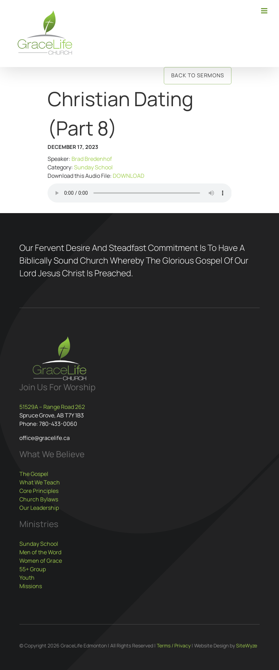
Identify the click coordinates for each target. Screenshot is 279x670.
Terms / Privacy (174, 645)
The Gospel (33, 474)
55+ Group (32, 569)
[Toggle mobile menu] (264, 10)
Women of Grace (40, 561)
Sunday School (93, 167)
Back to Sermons (197, 75)
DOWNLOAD (128, 176)
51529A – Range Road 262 (52, 407)
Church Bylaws (38, 499)
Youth (27, 577)
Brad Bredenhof (92, 159)
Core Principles (38, 491)
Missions (30, 586)
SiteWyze (246, 645)
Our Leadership (39, 508)
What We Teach (39, 482)
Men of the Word (40, 552)
